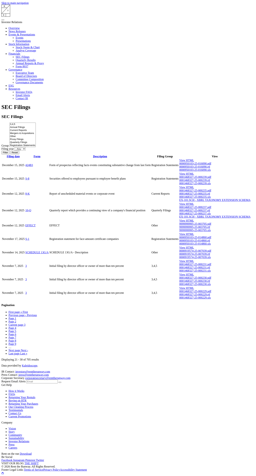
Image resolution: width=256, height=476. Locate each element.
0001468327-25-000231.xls (195, 270)
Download (26, 453)
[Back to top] (2, 472)
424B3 (29, 165)
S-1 (27, 238)
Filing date (13, 156)
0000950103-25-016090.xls (195, 169)
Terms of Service (33, 469)
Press (12, 444)
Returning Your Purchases (23, 403)
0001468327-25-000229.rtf (194, 294)
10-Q (28, 210)
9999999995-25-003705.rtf (194, 227)
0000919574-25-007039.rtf (194, 253)
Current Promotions (20, 416)
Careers (13, 447)
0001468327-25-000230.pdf (195, 277)
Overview (14, 28)
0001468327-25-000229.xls (195, 297)
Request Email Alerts (13, 381)
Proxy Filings (23, 139)
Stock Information (19, 44)
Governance (15, 69)
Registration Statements (23, 145)
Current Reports (23, 130)
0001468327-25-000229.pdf (195, 291)
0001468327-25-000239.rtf (194, 180)
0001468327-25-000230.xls (195, 284)
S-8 (27, 178)
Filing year (7, 148)
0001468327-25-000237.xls (195, 213)
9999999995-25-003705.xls (195, 230)
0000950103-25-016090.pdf (195, 163)
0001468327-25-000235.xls (195, 196)
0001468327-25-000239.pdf (195, 176)
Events (19, 37)
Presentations (23, 40)
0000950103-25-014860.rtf (194, 240)
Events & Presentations (22, 34)
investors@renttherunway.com (32, 371)
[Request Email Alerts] (42, 381)
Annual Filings (23, 127)
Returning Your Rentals (22, 397)
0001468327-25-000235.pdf (195, 190)
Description (100, 156)
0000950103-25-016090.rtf (194, 166)
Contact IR (22, 98)
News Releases (17, 31)
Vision (12, 428)
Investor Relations (19, 441)
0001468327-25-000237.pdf (195, 207)
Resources (14, 88)
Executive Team (25, 72)
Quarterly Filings (23, 142)
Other (23, 136)
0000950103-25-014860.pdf (195, 237)
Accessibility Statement (73, 469)
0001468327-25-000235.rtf (194, 193)
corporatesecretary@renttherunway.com (47, 377)
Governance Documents (29, 82)
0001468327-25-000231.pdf (195, 264)
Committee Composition (30, 79)
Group (5, 145)
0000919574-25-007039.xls (195, 257)
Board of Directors (26, 76)
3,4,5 (23, 124)
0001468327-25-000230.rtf (194, 280)
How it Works (16, 390)
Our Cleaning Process (21, 406)
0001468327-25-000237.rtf (194, 210)
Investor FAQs (24, 91)
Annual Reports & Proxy (30, 63)
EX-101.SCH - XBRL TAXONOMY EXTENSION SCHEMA (214, 200)
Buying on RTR (17, 400)
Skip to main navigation (15, 2)
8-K (27, 193)
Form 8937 (22, 66)
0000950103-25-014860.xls (195, 243)
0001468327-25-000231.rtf (194, 267)
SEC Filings (23, 56)
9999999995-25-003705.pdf (195, 223)
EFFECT (30, 225)
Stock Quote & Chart (28, 47)
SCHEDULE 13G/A (37, 252)
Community (15, 434)
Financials (14, 53)
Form (37, 156)
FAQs (12, 394)
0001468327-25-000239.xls (195, 183)
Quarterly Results (26, 60)
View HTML (186, 160)
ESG (11, 85)
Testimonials (16, 410)
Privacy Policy (51, 469)
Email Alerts (23, 95)
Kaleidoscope (29, 365)
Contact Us (15, 413)
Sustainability (16, 438)
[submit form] (59, 382)
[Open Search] (2, 19)
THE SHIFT (32, 463)
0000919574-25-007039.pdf (195, 250)
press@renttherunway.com (33, 374)
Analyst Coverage (26, 50)
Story (12, 431)
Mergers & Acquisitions (23, 133)
